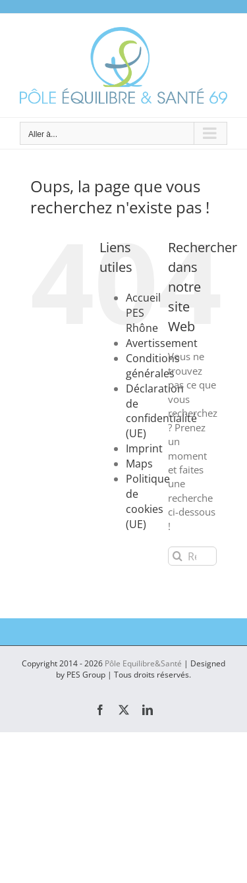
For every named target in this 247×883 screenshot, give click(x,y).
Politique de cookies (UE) (148, 501)
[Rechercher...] (192, 556)
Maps (139, 463)
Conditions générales (153, 366)
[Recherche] (177, 556)
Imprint (144, 448)
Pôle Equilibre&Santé (143, 663)
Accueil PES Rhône (143, 312)
